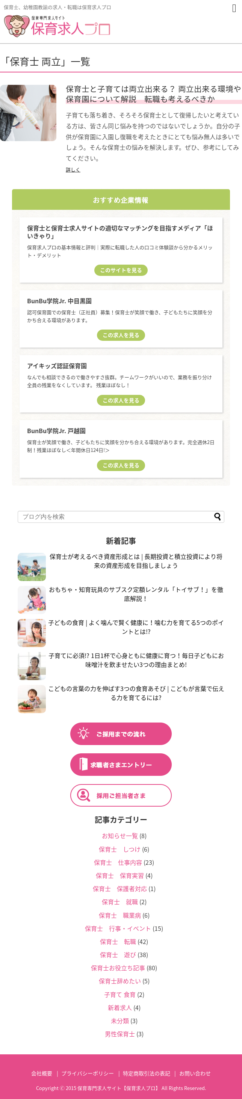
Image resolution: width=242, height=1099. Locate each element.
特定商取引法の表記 (146, 1073)
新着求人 (120, 1007)
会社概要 (41, 1073)
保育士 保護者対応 (120, 888)
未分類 (120, 1020)
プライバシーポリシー (87, 1073)
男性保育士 (120, 1033)
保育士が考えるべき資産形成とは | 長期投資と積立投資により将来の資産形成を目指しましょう (136, 561)
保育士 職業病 (120, 915)
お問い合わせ (195, 1073)
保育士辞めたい (120, 980)
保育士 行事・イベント (118, 928)
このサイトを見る (121, 270)
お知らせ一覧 (120, 835)
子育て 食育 (120, 994)
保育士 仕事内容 (118, 862)
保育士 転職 (118, 941)
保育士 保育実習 (120, 875)
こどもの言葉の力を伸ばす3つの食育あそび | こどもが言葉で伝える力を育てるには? (136, 693)
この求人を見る (121, 335)
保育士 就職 (120, 901)
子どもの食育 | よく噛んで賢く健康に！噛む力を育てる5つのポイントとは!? (136, 627)
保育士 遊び (118, 954)
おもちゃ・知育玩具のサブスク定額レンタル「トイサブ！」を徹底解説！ (136, 594)
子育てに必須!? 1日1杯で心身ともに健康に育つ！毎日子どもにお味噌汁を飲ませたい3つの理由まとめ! (136, 660)
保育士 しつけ (120, 849)
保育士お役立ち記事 (118, 967)
